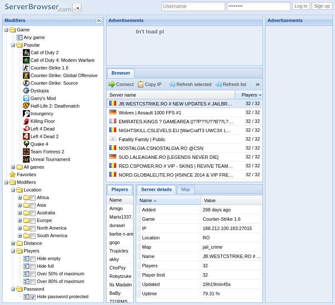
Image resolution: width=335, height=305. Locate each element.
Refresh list (234, 84)
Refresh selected (194, 84)
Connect (125, 84)
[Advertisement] (299, 153)
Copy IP (153, 84)
